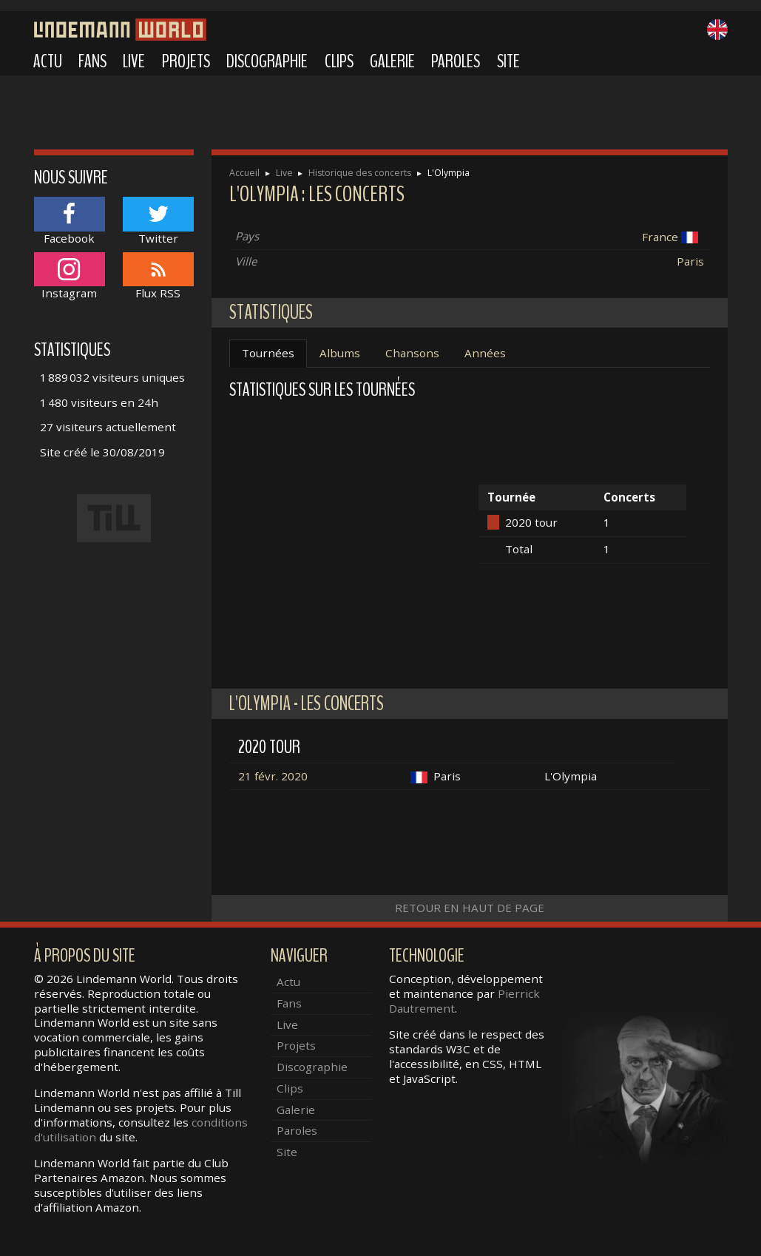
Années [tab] (485, 352)
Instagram (69, 276)
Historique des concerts (359, 172)
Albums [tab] (339, 352)
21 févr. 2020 (273, 776)
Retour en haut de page (469, 907)
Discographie (267, 61)
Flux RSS (158, 276)
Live (134, 61)
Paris (690, 261)
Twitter (158, 221)
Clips (339, 61)
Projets (186, 61)
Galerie (392, 61)
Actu (47, 61)
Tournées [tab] (268, 352)
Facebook (69, 221)
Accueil (244, 172)
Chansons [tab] (412, 352)
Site (508, 61)
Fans (92, 61)
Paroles (455, 61)
